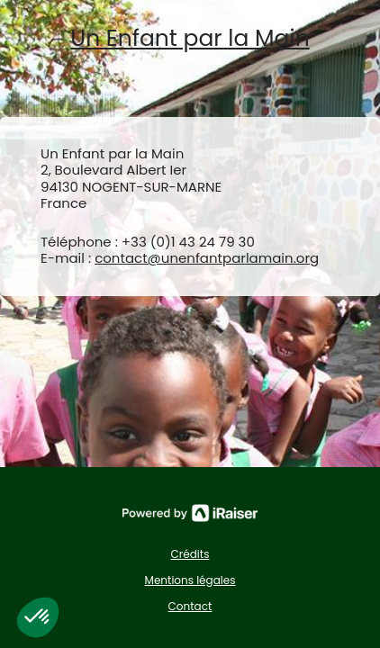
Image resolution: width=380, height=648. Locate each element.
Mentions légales (190, 580)
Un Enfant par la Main (189, 39)
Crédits (190, 554)
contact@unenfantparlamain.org (207, 257)
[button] (37, 617)
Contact (190, 606)
